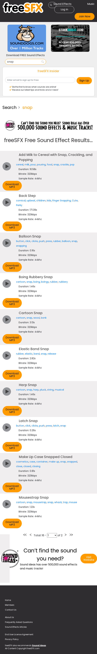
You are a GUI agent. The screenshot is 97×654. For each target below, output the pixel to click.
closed (27, 466)
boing (36, 281)
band (37, 353)
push (42, 241)
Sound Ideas (39, 645)
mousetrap (39, 502)
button (20, 241)
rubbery (63, 281)
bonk (44, 317)
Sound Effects (62, 4)
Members (9, 605)
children (41, 200)
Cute (75, 200)
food (49, 164)
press (49, 241)
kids (49, 200)
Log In (64, 9)
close (19, 466)
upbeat (31, 200)
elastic (29, 353)
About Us (9, 617)
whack (58, 502)
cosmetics (22, 461)
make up (54, 461)
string (50, 389)
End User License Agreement (19, 634)
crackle (64, 164)
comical (21, 200)
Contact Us (10, 609)
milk (27, 164)
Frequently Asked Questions (19, 622)
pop (72, 164)
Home (8, 600)
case (32, 461)
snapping (21, 245)
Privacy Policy (12, 639)
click (27, 241)
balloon (66, 241)
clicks (35, 241)
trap (65, 502)
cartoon (20, 281)
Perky (19, 205)
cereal (19, 164)
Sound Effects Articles (16, 627)
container (42, 461)
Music (91, 4)
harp (36, 389)
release (52, 353)
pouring (41, 164)
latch (56, 425)
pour (33, 164)
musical (59, 389)
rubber (57, 241)
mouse (73, 502)
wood (36, 317)
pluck (43, 389)
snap (56, 164)
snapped (72, 461)
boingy (45, 281)
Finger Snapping (61, 200)
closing (36, 466)
